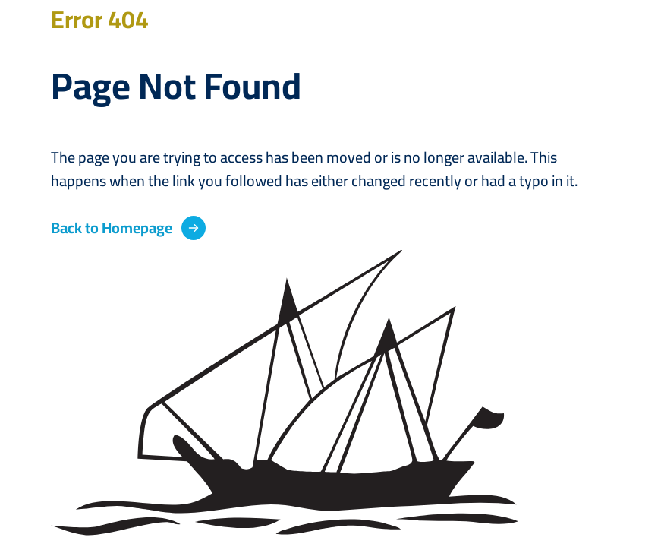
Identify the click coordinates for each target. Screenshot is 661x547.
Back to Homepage (111, 228)
